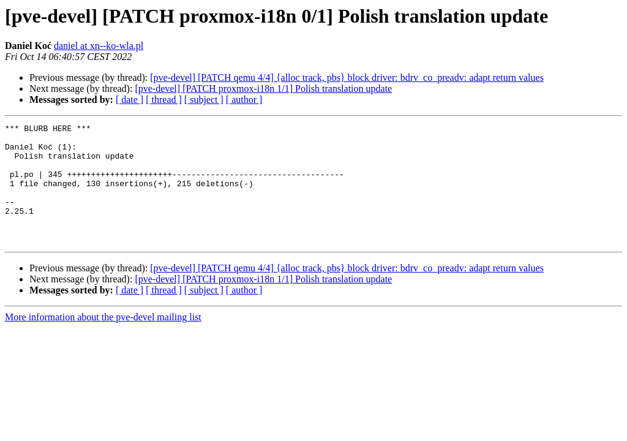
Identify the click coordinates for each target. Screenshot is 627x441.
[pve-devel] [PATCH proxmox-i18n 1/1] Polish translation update (263, 88)
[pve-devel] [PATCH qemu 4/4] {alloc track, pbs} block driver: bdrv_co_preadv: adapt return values (347, 77)
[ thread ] (164, 99)
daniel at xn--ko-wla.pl (98, 45)
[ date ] (129, 99)
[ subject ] (203, 99)
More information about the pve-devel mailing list (103, 341)
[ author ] (244, 99)
